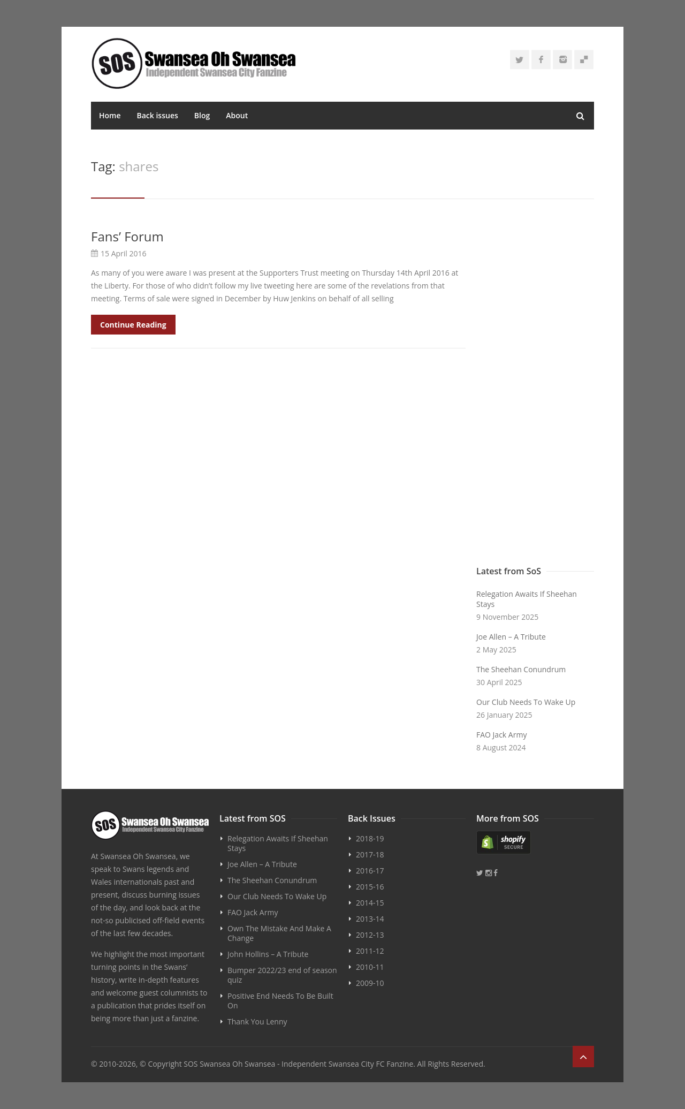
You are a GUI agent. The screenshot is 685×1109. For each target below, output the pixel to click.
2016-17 (370, 870)
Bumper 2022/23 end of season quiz (282, 975)
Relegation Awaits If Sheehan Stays (526, 599)
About (237, 115)
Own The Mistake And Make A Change (279, 933)
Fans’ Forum (127, 236)
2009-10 (370, 983)
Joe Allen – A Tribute (511, 637)
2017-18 (370, 854)
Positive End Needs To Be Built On (280, 1001)
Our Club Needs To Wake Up (525, 702)
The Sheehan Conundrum (521, 669)
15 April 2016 (124, 253)
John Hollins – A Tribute (267, 954)
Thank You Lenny (257, 1021)
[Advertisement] (535, 389)
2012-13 (370, 935)
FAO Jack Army (501, 735)
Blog (202, 115)
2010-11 (370, 967)
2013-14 (370, 919)
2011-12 (370, 951)
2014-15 (370, 903)
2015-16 (370, 887)
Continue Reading (133, 325)
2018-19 (370, 838)
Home (110, 115)
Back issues (157, 115)
